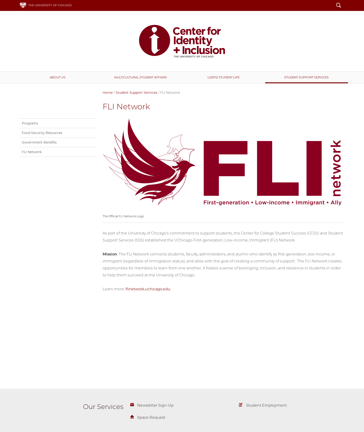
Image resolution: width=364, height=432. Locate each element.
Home (108, 92)
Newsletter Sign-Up (155, 405)
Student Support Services (306, 77)
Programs (30, 123)
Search (338, 6)
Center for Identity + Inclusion (182, 41)
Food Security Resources (42, 133)
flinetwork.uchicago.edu (148, 289)
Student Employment (266, 405)
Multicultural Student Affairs (140, 77)
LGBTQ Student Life (224, 77)
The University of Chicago (50, 5)
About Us (57, 77)
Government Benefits (39, 142)
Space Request (151, 417)
